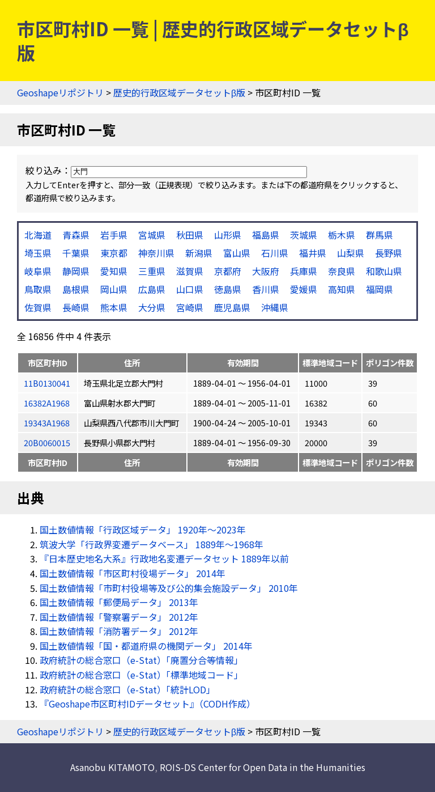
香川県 (265, 289)
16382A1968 (47, 403)
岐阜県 (38, 271)
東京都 (113, 253)
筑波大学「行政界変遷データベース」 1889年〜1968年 (151, 544)
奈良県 (341, 271)
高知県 (341, 289)
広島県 (151, 289)
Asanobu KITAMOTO (112, 767)
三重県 (151, 271)
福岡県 (379, 289)
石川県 (274, 253)
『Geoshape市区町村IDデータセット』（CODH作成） (147, 703)
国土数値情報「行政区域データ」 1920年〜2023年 (143, 529)
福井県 (312, 253)
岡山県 (113, 289)
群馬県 (379, 235)
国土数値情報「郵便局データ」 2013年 (119, 602)
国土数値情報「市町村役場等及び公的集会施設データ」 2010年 (169, 588)
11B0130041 (47, 383)
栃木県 (341, 235)
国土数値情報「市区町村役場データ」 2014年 (132, 573)
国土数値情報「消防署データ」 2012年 (119, 631)
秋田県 (189, 235)
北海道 (38, 235)
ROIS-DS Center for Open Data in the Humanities (262, 767)
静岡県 (75, 271)
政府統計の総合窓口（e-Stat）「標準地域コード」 (141, 674)
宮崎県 (189, 307)
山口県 (189, 289)
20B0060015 (47, 442)
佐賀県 (38, 307)
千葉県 (75, 253)
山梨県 (350, 253)
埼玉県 (38, 253)
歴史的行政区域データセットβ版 (179, 92)
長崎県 (75, 307)
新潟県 (198, 253)
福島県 (265, 235)
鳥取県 (38, 289)
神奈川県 (156, 253)
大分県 (151, 307)
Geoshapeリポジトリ (60, 92)
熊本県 (113, 307)
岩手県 (113, 235)
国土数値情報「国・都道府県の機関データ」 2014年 (146, 646)
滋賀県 (189, 271)
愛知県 (113, 271)
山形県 (227, 235)
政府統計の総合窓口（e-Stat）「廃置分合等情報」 (141, 660)
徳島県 (227, 289)
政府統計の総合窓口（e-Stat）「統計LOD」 (127, 689)
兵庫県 (303, 271)
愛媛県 (303, 289)
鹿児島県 (232, 307)
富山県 (236, 253)
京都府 (227, 271)
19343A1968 (47, 423)
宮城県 (151, 235)
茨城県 (303, 235)
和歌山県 (384, 271)
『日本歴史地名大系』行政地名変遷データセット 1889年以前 (164, 558)
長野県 (388, 253)
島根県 (75, 289)
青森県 (75, 235)
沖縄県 (274, 307)
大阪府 (265, 271)
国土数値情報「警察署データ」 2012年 (119, 617)
